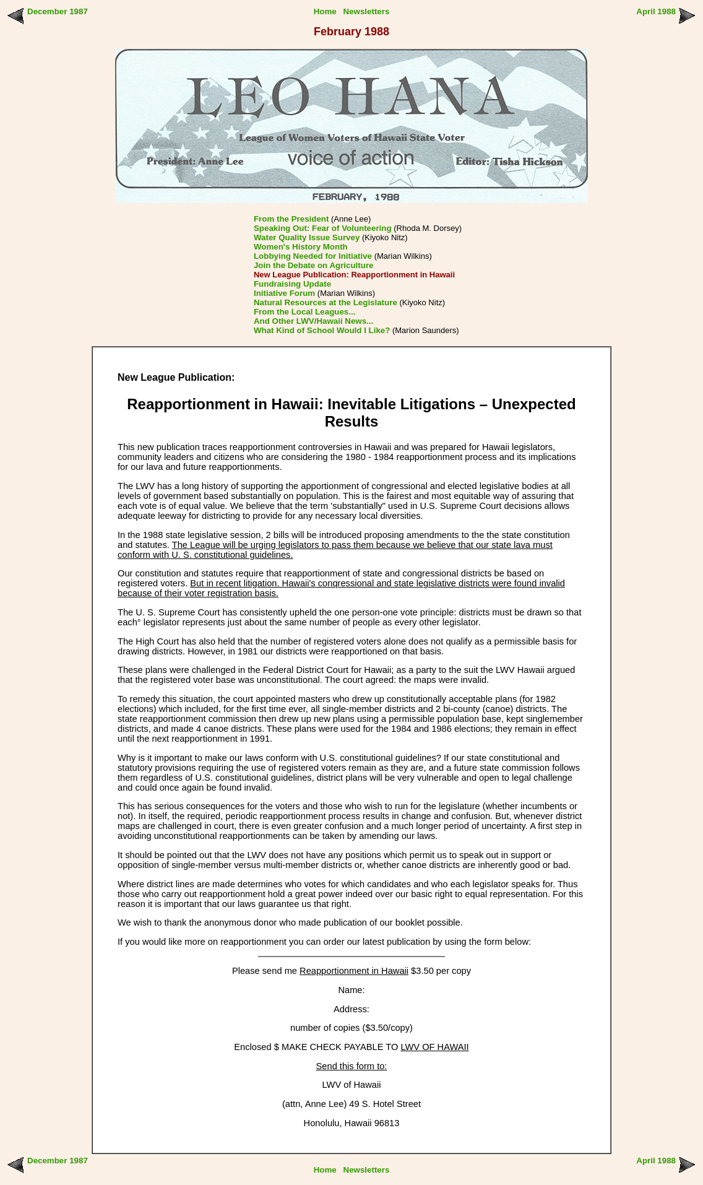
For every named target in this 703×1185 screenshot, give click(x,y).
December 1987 (57, 11)
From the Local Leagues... (304, 311)
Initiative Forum (284, 293)
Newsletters (366, 11)
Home (325, 11)
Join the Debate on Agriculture (314, 265)
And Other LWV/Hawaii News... (313, 321)
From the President (291, 219)
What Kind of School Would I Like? (322, 330)
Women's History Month (301, 246)
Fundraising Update (292, 284)
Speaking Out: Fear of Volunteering (323, 228)
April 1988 (656, 11)
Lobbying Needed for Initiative (313, 256)
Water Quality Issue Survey (307, 237)
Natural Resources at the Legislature (325, 302)
